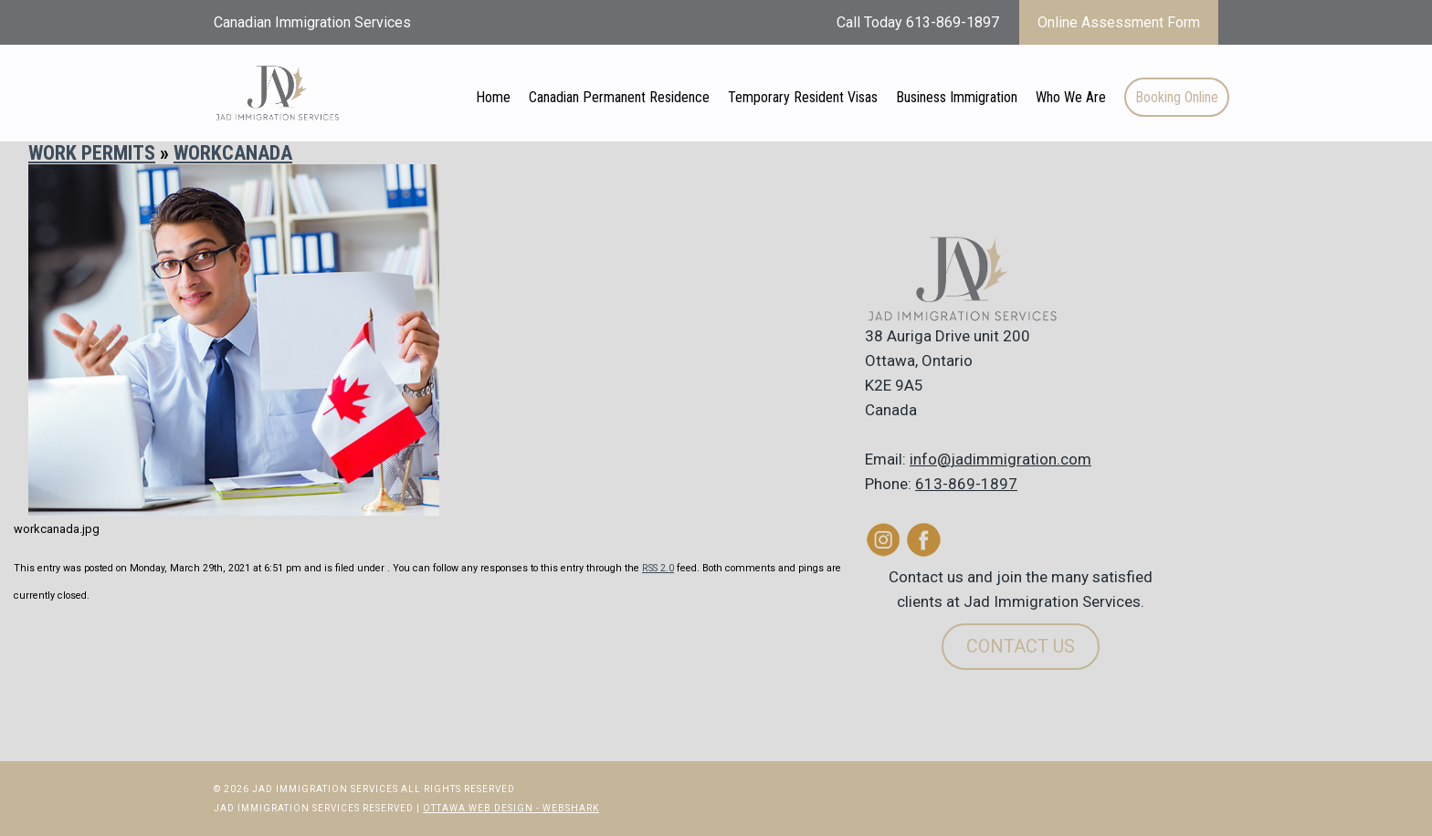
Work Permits (91, 152)
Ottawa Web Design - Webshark (511, 808)
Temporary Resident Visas (803, 97)
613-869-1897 (966, 484)
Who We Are (1071, 97)
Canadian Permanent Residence (619, 97)
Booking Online (1176, 97)
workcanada (233, 152)
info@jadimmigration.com (1000, 459)
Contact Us (1020, 646)
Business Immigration (956, 97)
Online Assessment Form (1118, 22)
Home (493, 97)
